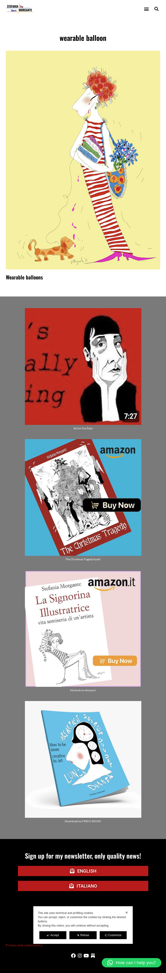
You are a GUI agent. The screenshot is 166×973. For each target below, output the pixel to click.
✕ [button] (126, 912)
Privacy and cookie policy (24, 945)
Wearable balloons (24, 277)
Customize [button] (113, 935)
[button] (146, 9)
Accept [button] (53, 935)
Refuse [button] (83, 935)
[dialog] (83, 925)
